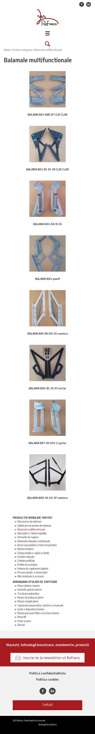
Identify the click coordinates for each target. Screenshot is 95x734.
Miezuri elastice (25, 548)
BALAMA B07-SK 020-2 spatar (48, 443)
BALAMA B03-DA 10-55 (47, 224)
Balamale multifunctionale (31, 529)
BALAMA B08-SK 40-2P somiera (47, 497)
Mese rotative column (28, 585)
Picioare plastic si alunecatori (32, 572)
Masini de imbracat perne (30, 597)
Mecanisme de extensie (29, 521)
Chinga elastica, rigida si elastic (33, 553)
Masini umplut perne (27, 601)
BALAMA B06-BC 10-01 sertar (47, 388)
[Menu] (47, 33)
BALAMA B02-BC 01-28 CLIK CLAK (47, 169)
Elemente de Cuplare (27, 537)
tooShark (53, 724)
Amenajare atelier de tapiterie (35, 581)
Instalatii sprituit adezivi (29, 589)
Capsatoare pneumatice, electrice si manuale (40, 605)
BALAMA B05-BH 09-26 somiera (47, 333)
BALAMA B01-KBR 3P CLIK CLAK (48, 114)
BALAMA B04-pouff (47, 278)
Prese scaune (24, 621)
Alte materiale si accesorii (30, 576)
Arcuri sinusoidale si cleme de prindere (37, 545)
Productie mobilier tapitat (33, 517)
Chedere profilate (26, 560)
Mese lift (21, 617)
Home (7, 49)
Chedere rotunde (25, 556)
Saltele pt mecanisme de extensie (34, 525)
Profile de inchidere (27, 564)
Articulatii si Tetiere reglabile (32, 533)
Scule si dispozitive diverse (30, 609)
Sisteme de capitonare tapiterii (32, 568)
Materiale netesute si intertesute (33, 541)
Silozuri (21, 624)
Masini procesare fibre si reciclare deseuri (38, 613)
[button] (47, 704)
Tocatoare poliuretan (28, 593)
